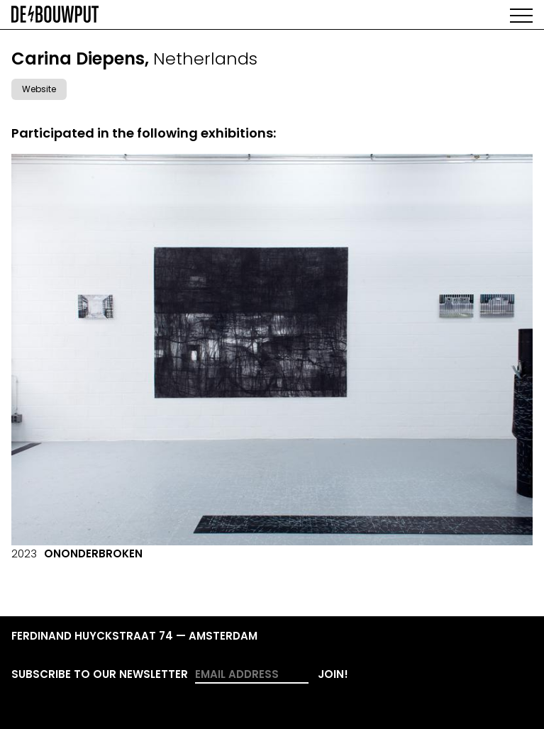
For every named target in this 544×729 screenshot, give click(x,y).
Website (39, 89)
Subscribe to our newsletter (99, 674)
